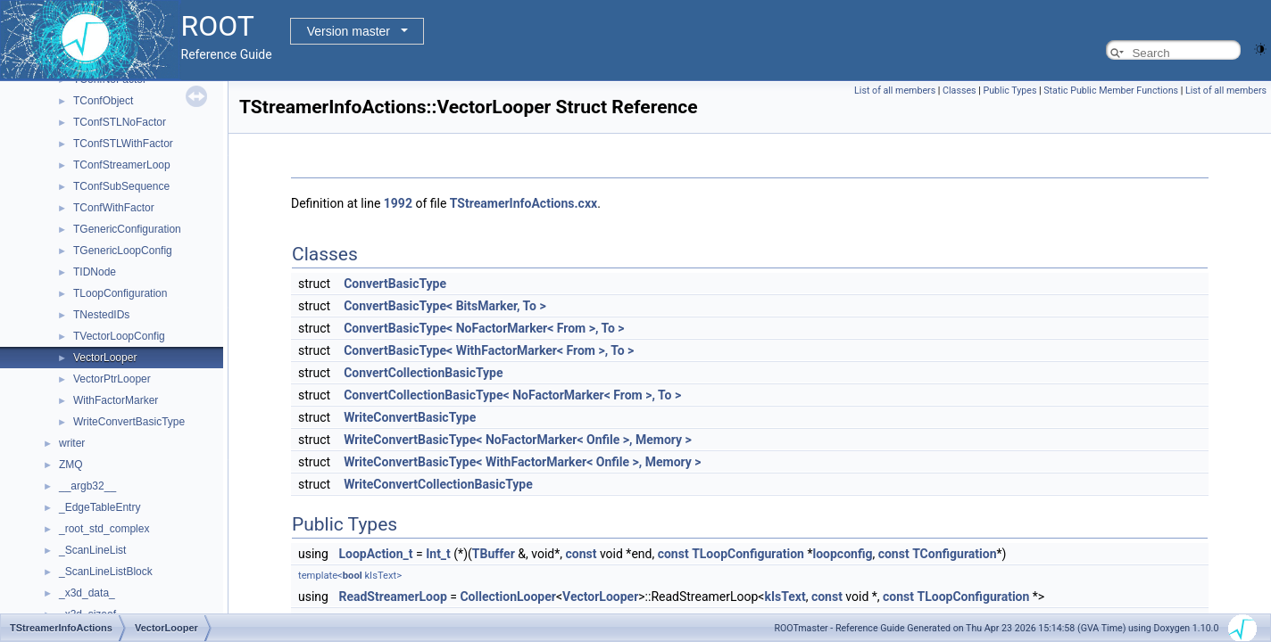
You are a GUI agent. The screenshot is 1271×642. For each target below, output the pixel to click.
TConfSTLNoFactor (119, 122)
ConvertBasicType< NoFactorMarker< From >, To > (484, 328)
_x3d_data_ (87, 593)
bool (352, 575)
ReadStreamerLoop (392, 596)
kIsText (784, 596)
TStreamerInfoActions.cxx (523, 203)
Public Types (1009, 90)
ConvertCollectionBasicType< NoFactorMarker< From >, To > (512, 395)
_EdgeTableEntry (99, 507)
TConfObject (103, 101)
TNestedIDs (101, 315)
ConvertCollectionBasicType (423, 373)
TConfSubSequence (121, 186)
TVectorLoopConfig (119, 336)
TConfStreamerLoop (121, 165)
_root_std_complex (104, 529)
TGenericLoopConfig (122, 250)
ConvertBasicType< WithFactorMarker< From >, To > (489, 350)
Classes (959, 90)
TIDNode (94, 272)
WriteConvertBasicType (129, 422)
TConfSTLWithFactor (123, 143)
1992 (398, 203)
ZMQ (71, 464)
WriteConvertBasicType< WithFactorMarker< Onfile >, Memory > (522, 462)
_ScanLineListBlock (106, 571)
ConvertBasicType (395, 283)
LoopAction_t (375, 554)
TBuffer (493, 554)
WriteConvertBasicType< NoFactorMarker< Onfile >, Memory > (518, 439)
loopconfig (842, 554)
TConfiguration (954, 554)
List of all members (894, 90)
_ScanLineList (92, 550)
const (580, 554)
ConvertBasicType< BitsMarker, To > (445, 306)
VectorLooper (105, 357)
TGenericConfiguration (127, 229)
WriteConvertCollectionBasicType (438, 484)
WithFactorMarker (115, 400)
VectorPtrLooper (112, 379)
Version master (348, 31)
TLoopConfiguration (120, 293)
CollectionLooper (507, 596)
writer (72, 443)
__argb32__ (87, 486)
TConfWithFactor (113, 208)
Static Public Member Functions (1110, 90)
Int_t (438, 554)
